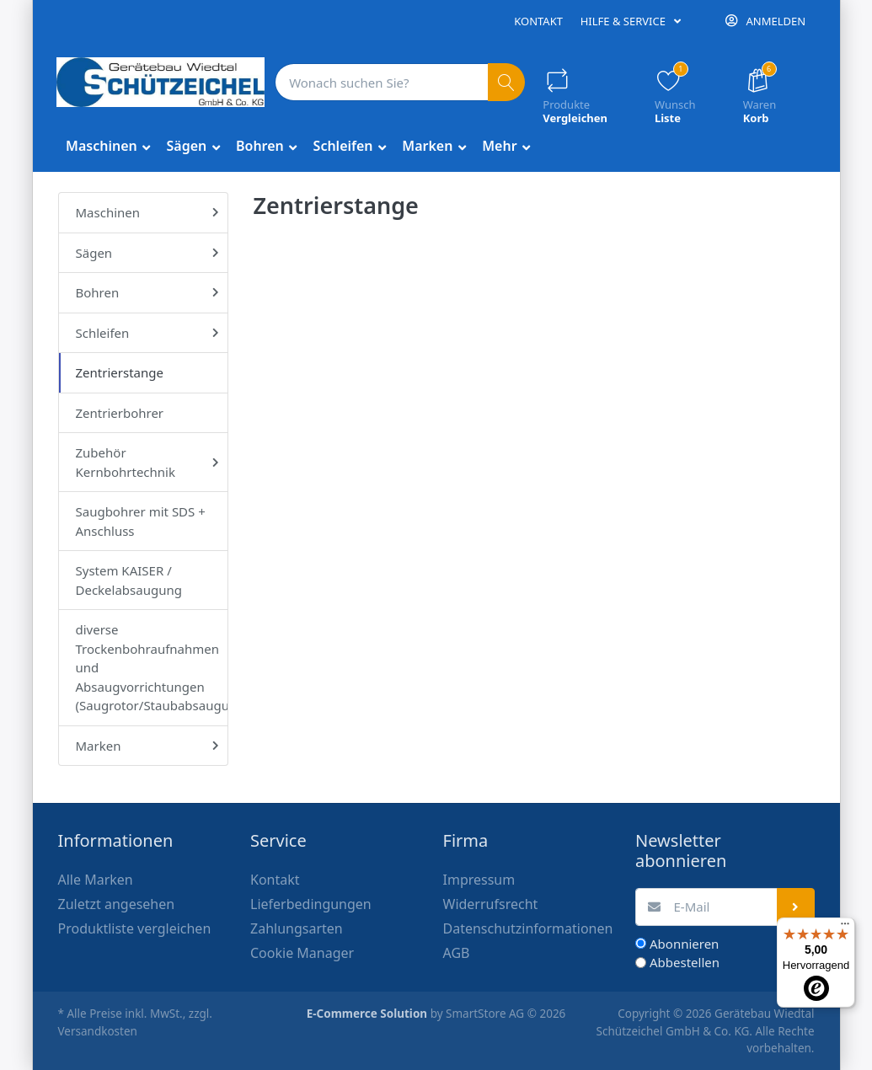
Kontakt (538, 21)
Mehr (501, 145)
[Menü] (845, 928)
